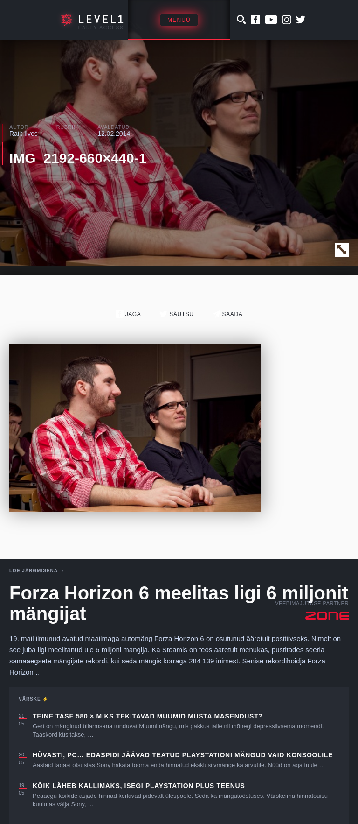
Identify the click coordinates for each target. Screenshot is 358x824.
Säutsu (176, 314)
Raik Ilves (23, 133)
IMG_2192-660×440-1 (77, 158)
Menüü (179, 20)
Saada (228, 314)
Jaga (128, 314)
